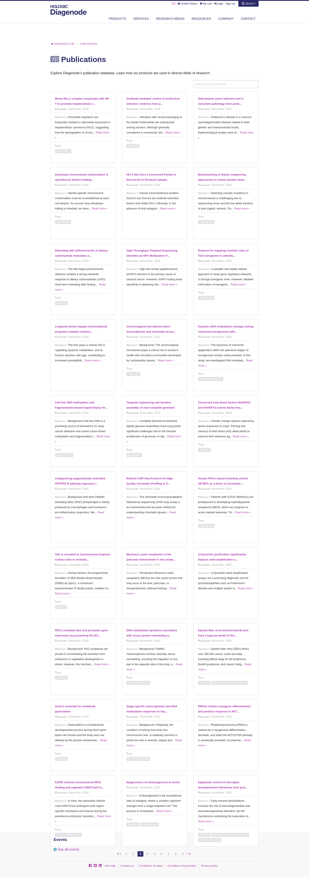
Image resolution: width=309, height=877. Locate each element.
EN (174, 3)
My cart (206, 3)
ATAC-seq (133, 374)
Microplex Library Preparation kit (230, 834)
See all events (68, 849)
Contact (248, 18)
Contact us (127, 865)
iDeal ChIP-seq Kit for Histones (229, 683)
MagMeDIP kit (64, 455)
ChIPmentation (150, 824)
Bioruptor (133, 146)
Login (218, 3)
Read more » (173, 132)
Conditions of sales (150, 865)
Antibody (61, 303)
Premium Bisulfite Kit (210, 379)
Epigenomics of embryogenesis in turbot (153, 782)
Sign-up (230, 3)
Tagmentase (63, 151)
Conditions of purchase (182, 865)
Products (117, 18)
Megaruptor (134, 455)
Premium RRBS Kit (138, 683)
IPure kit (61, 607)
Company (226, 18)
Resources (201, 18)
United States (187, 3)
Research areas (170, 18)
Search (248, 3)
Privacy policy (209, 865)
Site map (110, 865)
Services (141, 18)
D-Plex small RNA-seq (68, 834)
